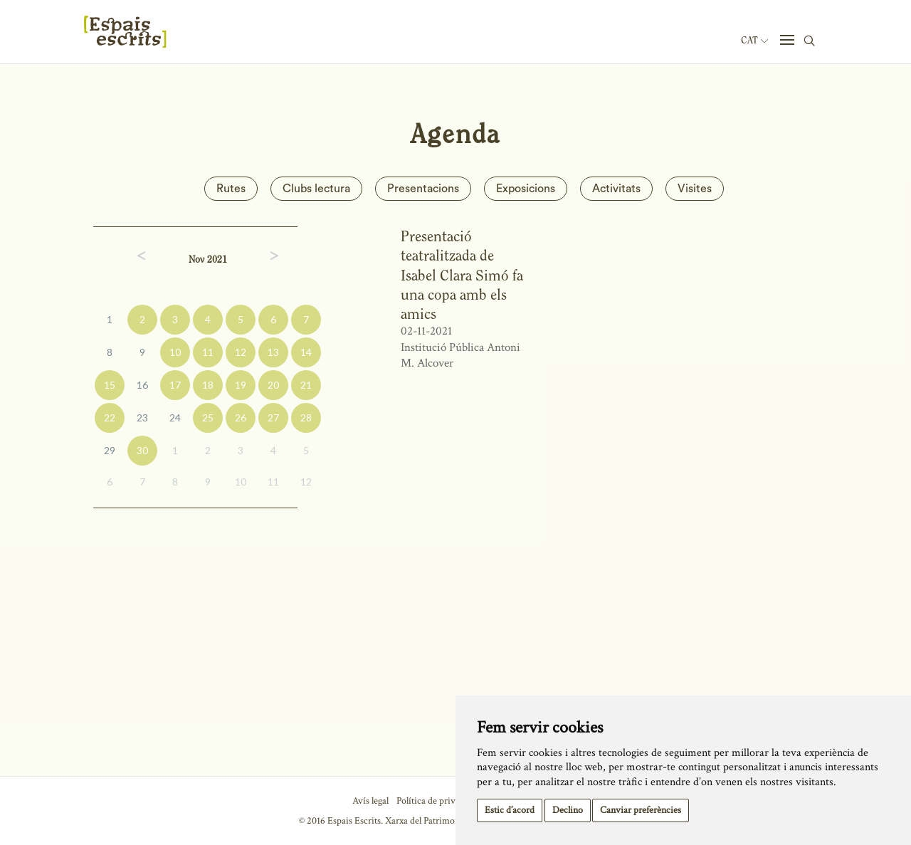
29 (109, 450)
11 (208, 352)
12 (240, 352)
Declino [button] (567, 810)
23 (142, 417)
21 (306, 385)
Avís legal (370, 800)
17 (175, 385)
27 (273, 417)
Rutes (231, 188)
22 (109, 417)
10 (175, 352)
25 (208, 417)
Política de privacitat (436, 800)
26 (240, 417)
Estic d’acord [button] (510, 810)
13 (273, 352)
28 (306, 417)
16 (142, 385)
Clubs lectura (316, 188)
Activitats (616, 188)
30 (142, 450)
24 (175, 417)
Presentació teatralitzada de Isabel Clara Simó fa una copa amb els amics (462, 274)
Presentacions (423, 188)
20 (273, 385)
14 (306, 352)
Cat (754, 40)
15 (109, 385)
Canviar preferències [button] (640, 810)
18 (208, 385)
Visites (695, 188)
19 (240, 385)
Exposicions (525, 188)
